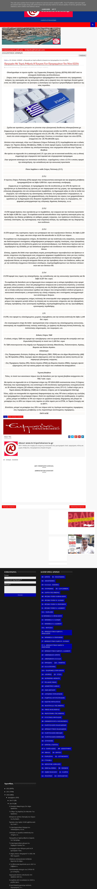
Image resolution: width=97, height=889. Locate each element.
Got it (54, 9)
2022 (69, 600)
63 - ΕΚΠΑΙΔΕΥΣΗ (42, 832)
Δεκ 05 (73, 843)
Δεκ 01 (73, 856)
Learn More (46, 9)
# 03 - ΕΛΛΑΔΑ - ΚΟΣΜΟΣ (16, 491)
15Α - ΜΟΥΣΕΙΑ (41, 658)
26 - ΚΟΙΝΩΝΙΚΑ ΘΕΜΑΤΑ (45, 713)
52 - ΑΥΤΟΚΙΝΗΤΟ (42, 804)
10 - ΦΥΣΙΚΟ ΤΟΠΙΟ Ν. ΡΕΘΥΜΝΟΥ (43, 634)
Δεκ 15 (73, 812)
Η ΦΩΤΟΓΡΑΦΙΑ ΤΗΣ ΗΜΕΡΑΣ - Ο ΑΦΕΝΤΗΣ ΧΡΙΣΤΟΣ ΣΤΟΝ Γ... (81, 759)
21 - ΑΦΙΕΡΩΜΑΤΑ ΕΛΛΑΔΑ (45, 693)
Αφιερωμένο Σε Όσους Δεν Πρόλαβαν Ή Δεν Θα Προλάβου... (79, 709)
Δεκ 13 (73, 818)
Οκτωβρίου (73, 862)
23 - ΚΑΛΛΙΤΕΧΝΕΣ (43, 701)
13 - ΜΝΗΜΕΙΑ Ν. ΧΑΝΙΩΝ (45, 651)
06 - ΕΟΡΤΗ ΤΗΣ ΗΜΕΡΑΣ (45, 620)
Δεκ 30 (73, 615)
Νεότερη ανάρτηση (9, 583)
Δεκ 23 (73, 787)
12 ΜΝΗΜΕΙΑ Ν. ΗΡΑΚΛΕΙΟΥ (46, 647)
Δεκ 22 (73, 790)
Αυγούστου (73, 869)
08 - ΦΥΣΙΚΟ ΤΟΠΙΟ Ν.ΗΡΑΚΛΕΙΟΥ (43, 624)
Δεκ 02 (73, 852)
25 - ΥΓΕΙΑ (52, 709)
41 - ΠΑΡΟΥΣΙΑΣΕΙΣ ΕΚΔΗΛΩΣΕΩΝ (43, 763)
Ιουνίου (72, 875)
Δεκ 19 (73, 799)
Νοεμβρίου (73, 859)
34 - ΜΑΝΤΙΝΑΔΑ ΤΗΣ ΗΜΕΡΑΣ (47, 740)
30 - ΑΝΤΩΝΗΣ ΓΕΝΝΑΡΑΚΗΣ (46, 729)
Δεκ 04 (73, 846)
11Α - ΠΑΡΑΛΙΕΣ (41, 643)
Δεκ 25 (73, 780)
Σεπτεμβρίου (73, 866)
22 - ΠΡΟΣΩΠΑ (41, 697)
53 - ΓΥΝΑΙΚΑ (41, 808)
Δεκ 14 (73, 815)
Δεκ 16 (73, 808)
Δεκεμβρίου (73, 609)
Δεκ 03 (73, 849)
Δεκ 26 (73, 777)
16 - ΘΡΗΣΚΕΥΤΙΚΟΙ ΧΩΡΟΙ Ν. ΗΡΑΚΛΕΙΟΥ (46, 663)
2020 (69, 606)
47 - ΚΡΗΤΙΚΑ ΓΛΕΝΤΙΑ (44, 785)
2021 (69, 603)
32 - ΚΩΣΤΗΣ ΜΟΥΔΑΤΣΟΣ (45, 736)
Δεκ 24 (73, 783)
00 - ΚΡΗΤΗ (40, 600)
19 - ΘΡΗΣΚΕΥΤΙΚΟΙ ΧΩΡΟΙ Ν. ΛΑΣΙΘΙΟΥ (46, 685)
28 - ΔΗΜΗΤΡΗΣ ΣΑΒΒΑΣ (45, 721)
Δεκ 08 (73, 834)
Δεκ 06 (73, 840)
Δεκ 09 (73, 830)
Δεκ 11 (73, 824)
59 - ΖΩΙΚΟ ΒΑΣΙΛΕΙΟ (43, 824)
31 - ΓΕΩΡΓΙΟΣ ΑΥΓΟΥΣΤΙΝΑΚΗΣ (47, 732)
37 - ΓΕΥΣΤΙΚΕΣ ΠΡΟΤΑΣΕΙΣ (46, 752)
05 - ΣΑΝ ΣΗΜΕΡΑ (42, 616)
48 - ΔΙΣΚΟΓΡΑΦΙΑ (42, 793)
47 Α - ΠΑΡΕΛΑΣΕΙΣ (43, 789)
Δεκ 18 (73, 802)
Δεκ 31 (73, 612)
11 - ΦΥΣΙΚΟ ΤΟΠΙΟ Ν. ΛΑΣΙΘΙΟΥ (47, 639)
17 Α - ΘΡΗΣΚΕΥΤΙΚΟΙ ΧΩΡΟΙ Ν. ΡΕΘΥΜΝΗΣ (47, 679)
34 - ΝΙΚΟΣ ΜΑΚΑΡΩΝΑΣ (45, 744)
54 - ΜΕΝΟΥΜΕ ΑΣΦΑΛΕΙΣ (45, 812)
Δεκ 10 (73, 827)
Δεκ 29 (73, 768)
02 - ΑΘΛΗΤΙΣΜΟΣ (42, 604)
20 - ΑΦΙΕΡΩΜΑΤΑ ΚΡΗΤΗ (45, 689)
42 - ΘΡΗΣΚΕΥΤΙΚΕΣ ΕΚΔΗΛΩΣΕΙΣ (43, 768)
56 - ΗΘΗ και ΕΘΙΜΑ (43, 816)
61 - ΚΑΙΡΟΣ (40, 828)
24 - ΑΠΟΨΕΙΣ (41, 709)
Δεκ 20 (73, 796)
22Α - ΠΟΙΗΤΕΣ (54, 697)
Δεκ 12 (73, 821)
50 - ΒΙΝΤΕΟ (51, 797)
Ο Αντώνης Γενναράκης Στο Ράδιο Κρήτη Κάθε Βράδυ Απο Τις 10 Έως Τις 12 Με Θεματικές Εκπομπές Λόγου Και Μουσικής (81, 49)
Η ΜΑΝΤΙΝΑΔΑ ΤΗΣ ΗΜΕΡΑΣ (80, 764)
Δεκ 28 (73, 771)
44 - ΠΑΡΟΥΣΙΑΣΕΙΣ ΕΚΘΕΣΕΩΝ (47, 777)
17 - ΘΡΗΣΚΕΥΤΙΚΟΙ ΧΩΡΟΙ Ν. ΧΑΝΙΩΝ (46, 673)
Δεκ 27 (73, 774)
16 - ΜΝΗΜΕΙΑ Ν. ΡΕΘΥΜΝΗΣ (46, 668)
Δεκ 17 (73, 805)
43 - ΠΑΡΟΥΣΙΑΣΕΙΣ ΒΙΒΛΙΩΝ (46, 773)
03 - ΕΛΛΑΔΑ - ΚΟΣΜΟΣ (15, 61)
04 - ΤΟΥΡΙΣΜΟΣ (42, 612)
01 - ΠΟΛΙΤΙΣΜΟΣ (52, 600)
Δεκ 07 (73, 837)
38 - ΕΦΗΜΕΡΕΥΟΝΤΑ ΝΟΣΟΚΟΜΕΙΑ (43, 757)
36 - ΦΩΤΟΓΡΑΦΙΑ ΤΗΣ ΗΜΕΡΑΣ (47, 748)
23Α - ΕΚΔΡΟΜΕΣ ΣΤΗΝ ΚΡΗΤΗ (47, 705)
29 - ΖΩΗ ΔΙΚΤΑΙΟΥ (43, 725)
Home (6, 61)
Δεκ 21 (73, 793)
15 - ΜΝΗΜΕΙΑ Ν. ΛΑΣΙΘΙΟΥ (46, 655)
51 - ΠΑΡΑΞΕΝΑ (41, 801)
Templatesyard (23, 886)
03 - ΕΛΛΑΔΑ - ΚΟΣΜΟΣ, (41, 75)
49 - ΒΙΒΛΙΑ (40, 797)
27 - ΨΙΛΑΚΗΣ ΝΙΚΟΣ (43, 717)
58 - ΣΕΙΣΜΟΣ (41, 820)
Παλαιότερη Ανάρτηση (56, 583)
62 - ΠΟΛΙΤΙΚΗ (52, 828)
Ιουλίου (72, 872)
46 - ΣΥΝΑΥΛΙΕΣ (41, 781)
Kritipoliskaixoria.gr (47, 886)
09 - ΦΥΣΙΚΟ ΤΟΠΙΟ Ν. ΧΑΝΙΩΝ (47, 629)
